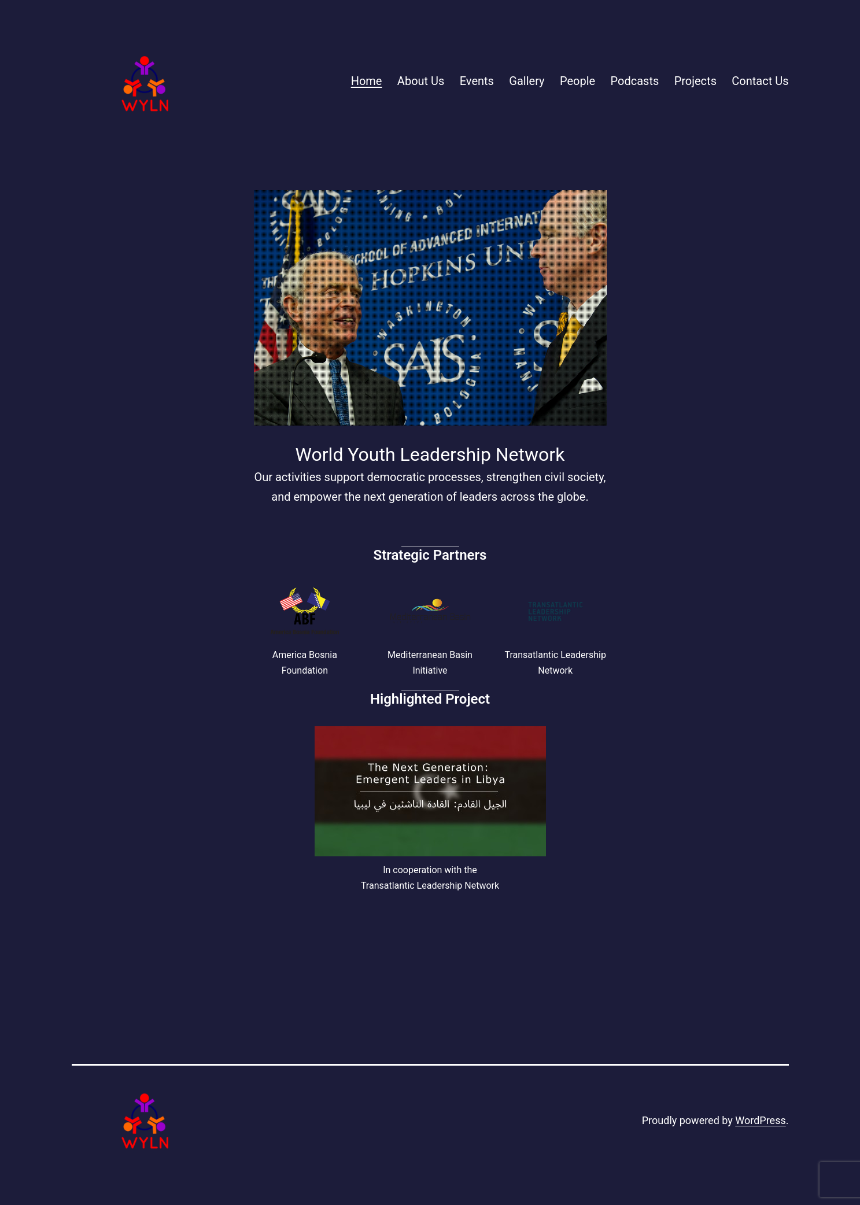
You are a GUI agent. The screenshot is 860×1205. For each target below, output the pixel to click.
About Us (421, 81)
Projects (695, 81)
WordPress (760, 1120)
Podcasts (635, 81)
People (577, 81)
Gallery (526, 81)
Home (366, 81)
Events (477, 81)
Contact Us (760, 81)
